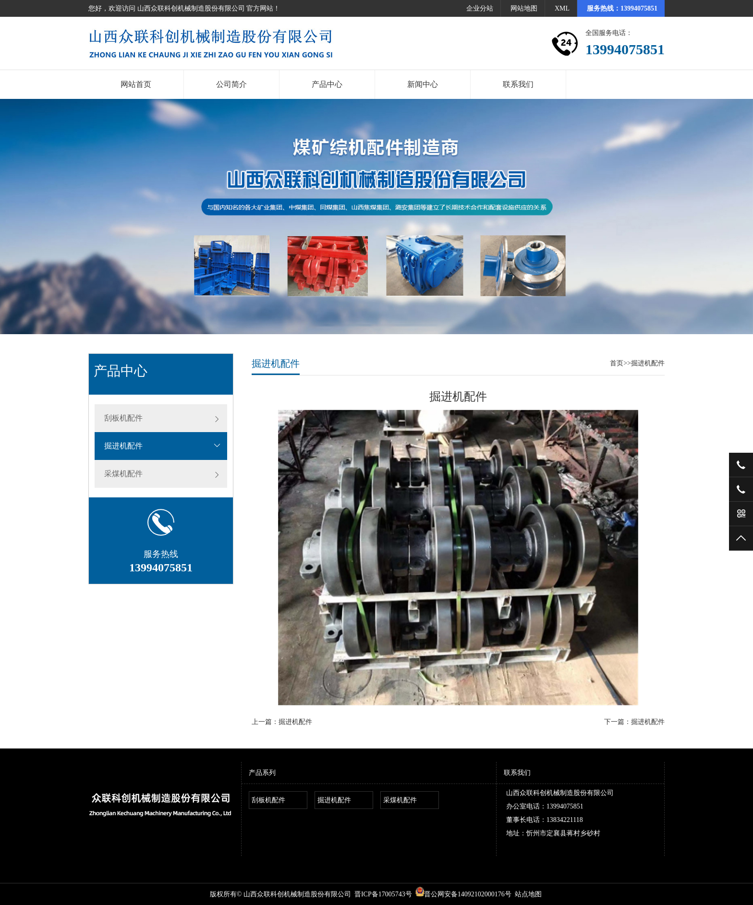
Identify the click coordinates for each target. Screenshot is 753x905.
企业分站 (479, 8)
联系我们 (518, 84)
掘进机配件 (123, 446)
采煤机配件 (123, 474)
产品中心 (327, 84)
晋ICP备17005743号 (383, 894)
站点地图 (528, 894)
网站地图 (523, 8)
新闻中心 (422, 84)
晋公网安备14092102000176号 (463, 894)
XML (562, 8)
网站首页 (136, 84)
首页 (616, 363)
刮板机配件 (123, 418)
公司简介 (231, 84)
